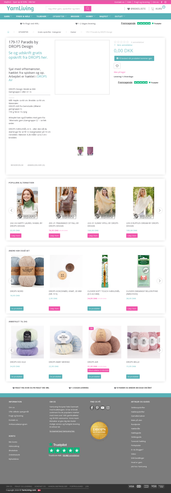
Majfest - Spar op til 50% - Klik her (19, 2)
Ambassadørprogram (18, 424)
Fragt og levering (142, 2)
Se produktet (16, 308)
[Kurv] (158, 8)
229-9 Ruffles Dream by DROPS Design (142, 224)
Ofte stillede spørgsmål (19, 411)
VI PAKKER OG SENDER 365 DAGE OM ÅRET (134, 388)
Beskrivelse (17, 165)
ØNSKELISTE (136, 8)
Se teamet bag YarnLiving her (62, 431)
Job (87, 486)
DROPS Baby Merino (59, 362)
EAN (129, 2)
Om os (156, 2)
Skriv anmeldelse (124, 45)
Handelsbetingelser (57, 486)
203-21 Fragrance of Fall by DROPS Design (64, 224)
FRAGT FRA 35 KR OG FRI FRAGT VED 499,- (32, 388)
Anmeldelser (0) (36, 165)
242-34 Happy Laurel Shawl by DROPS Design (26, 224)
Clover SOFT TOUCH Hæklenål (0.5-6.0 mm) (104, 292)
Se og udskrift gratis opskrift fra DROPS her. (28, 55)
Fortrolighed (76, 486)
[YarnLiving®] (20, 8)
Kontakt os (119, 2)
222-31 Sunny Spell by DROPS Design (103, 224)
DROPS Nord (16, 291)
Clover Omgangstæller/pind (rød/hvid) (142, 292)
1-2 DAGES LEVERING (80, 388)
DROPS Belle (132, 362)
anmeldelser (137, 42)
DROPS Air (93, 362)
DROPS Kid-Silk (18, 362)
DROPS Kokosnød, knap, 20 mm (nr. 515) (65, 292)
